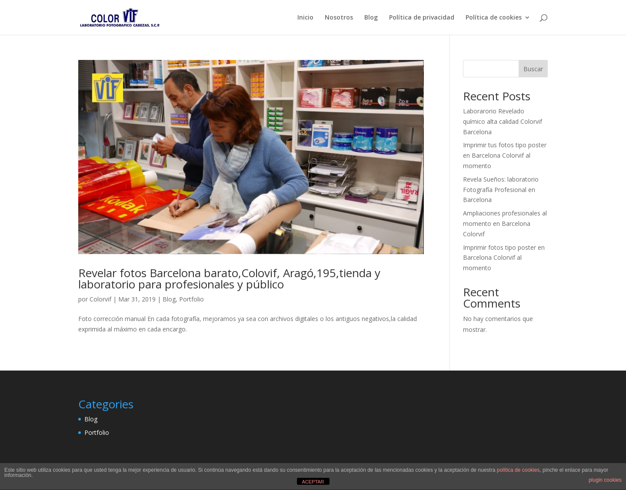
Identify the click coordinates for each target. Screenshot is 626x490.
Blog (371, 17)
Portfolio (191, 299)
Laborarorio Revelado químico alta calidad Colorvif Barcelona (502, 121)
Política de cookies (494, 17)
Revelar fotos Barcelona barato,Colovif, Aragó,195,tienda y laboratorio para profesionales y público (229, 278)
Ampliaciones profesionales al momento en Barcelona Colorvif (505, 223)
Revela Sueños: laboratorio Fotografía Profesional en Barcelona (501, 189)
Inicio (305, 17)
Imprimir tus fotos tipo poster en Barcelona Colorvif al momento (504, 155)
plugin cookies (605, 480)
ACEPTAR (313, 481)
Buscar (533, 69)
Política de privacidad (421, 17)
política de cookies (518, 470)
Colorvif (100, 299)
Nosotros (339, 17)
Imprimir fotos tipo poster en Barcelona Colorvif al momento (504, 257)
